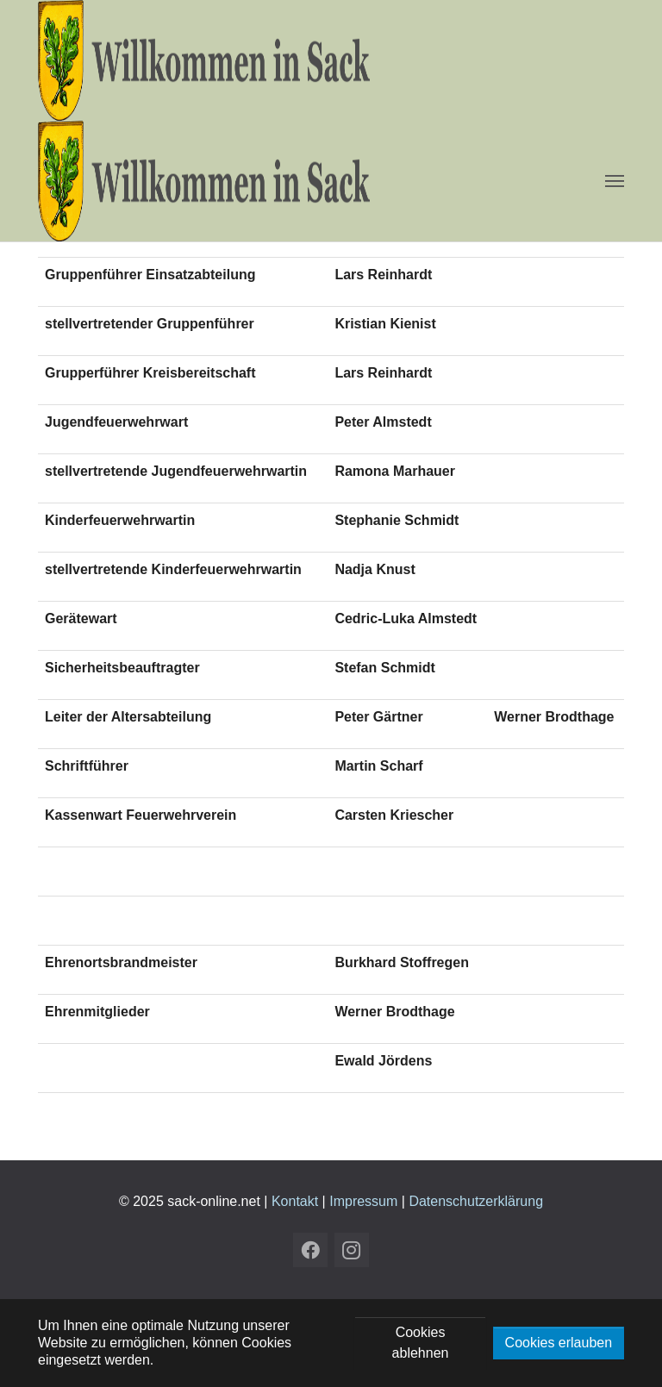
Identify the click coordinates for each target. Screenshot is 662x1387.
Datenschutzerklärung (476, 1201)
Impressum (363, 1201)
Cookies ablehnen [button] (420, 1342)
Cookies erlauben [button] (559, 1342)
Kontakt (295, 1201)
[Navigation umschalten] (614, 181)
